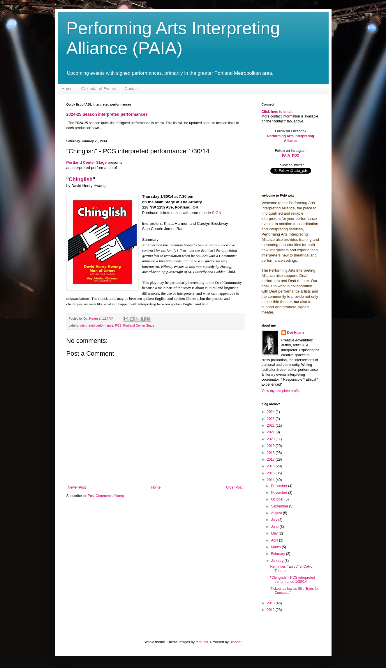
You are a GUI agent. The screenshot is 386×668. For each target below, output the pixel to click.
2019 (271, 446)
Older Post (234, 487)
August (277, 513)
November (279, 493)
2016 (271, 466)
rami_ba (201, 642)
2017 (271, 459)
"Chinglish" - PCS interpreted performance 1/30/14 (292, 580)
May (275, 533)
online (176, 213)
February (278, 554)
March (276, 547)
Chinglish (81, 179)
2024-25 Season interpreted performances (107, 114)
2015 (271, 473)
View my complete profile (281, 391)
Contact (132, 88)
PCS (118, 325)
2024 (271, 412)
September (280, 506)
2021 (271, 432)
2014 (271, 480)
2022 (271, 425)
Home (67, 88)
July (274, 520)
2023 (271, 419)
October (277, 499)
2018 (271, 453)
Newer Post (77, 487)
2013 (271, 603)
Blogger (236, 642)
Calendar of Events (98, 88)
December (279, 486)
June (275, 527)
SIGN (216, 213)
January (277, 561)
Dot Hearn (295, 333)
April (275, 540)
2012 (271, 610)
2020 (271, 439)
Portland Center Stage (86, 162)
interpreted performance (96, 325)
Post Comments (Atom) (106, 496)
